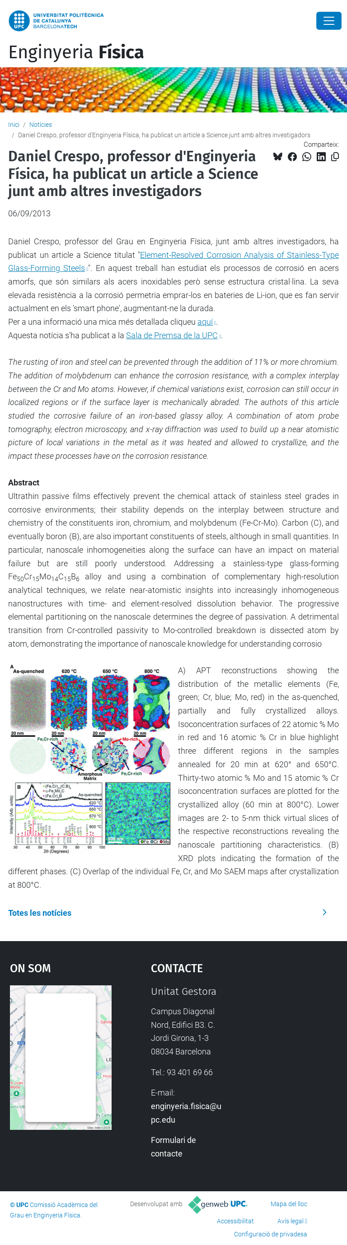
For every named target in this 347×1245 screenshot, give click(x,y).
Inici (13, 124)
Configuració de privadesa (270, 1234)
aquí (205, 321)
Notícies (40, 124)
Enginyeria (76, 52)
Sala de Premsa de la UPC (172, 335)
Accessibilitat (235, 1221)
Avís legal (290, 1221)
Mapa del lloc (289, 1204)
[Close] (329, 21)
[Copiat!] (335, 157)
